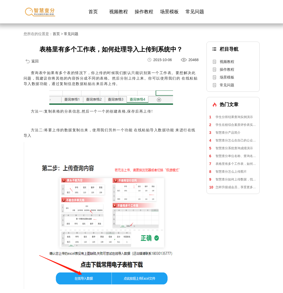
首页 (93, 11)
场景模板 (169, 11)
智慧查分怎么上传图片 (228, 171)
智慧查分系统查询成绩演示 (231, 148)
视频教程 (118, 11)
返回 (35, 61)
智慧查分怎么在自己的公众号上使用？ (233, 140)
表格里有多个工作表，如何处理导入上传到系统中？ (233, 164)
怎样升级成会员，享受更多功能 (233, 187)
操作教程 (144, 11)
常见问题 (194, 11)
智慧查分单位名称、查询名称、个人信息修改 (233, 156)
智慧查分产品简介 (224, 132)
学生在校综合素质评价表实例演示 (233, 125)
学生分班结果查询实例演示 (231, 117)
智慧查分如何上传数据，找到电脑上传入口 (233, 179)
